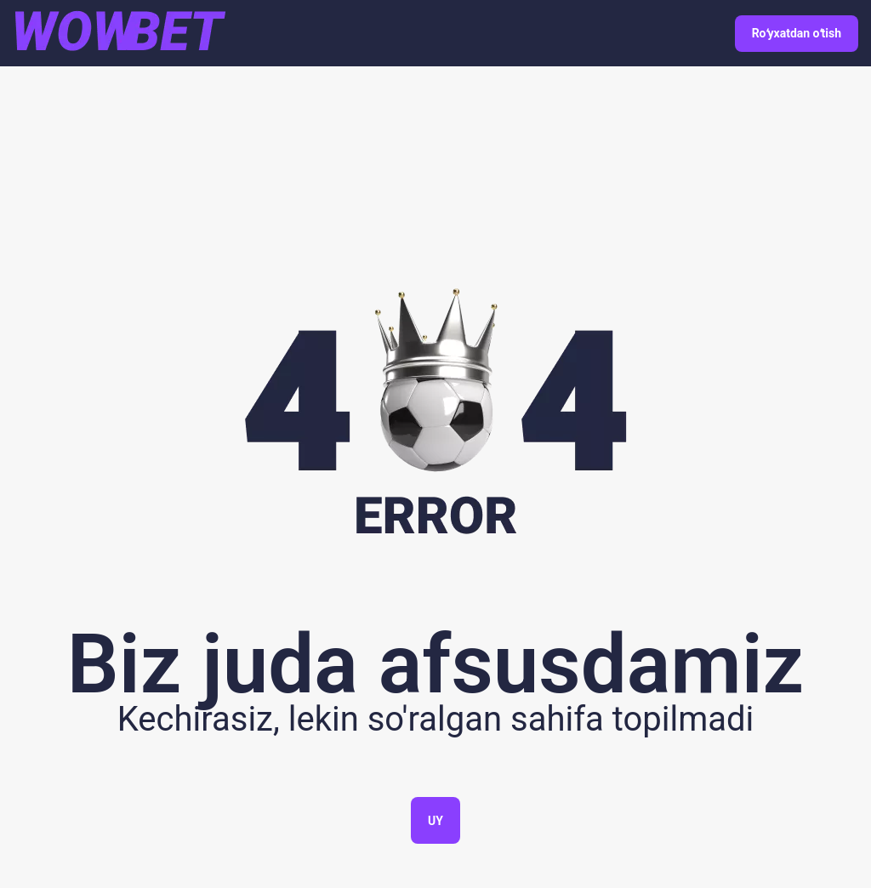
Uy (435, 821)
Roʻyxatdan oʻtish (796, 33)
